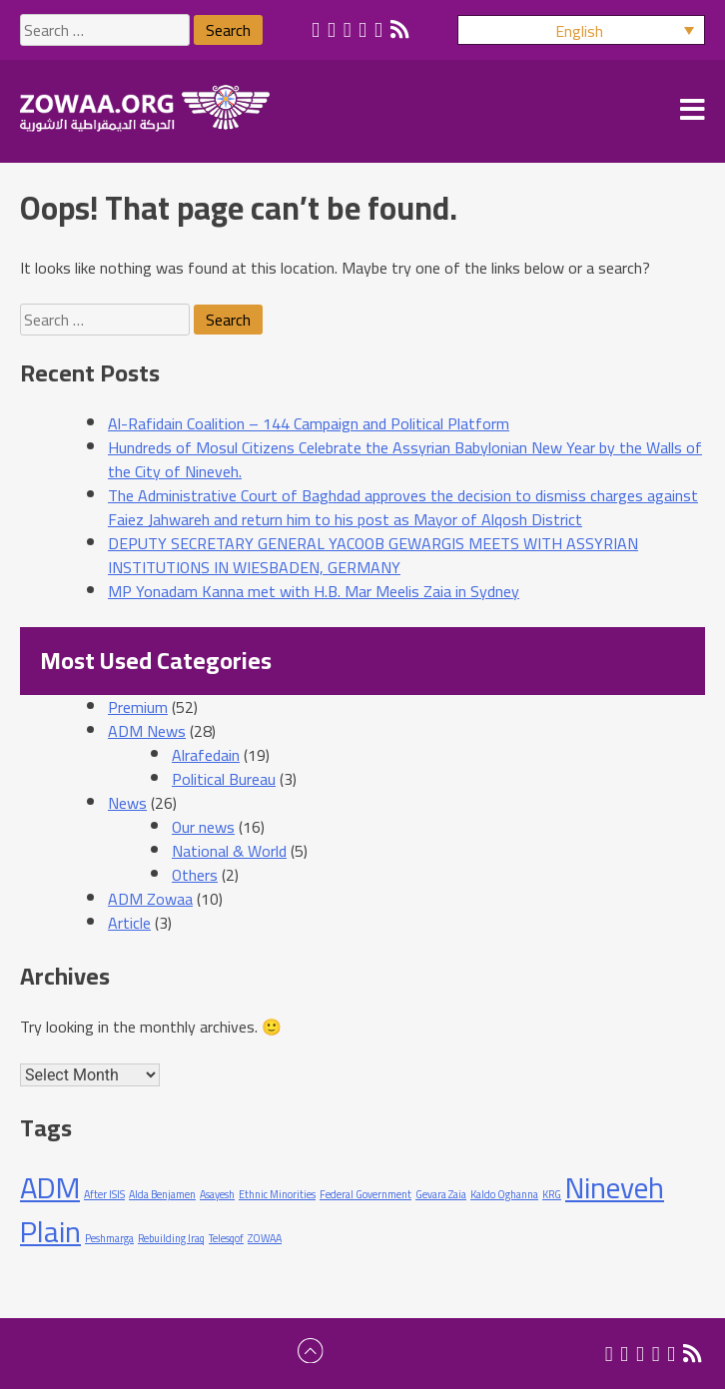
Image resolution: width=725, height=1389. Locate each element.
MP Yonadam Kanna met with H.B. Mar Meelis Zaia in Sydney (313, 591)
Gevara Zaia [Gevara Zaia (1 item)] (440, 1194)
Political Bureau (224, 779)
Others (195, 875)
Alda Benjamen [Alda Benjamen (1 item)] (162, 1194)
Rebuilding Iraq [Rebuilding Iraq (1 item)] (171, 1238)
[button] (581, 30)
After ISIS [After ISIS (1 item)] (104, 1194)
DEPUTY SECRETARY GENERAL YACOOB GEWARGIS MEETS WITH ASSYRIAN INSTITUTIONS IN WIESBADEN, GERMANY (373, 555)
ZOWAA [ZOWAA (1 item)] (265, 1238)
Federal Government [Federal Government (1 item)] (365, 1194)
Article (129, 923)
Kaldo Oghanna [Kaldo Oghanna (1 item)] (504, 1194)
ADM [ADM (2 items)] (50, 1187)
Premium (138, 707)
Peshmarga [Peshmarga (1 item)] (109, 1238)
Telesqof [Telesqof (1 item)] (226, 1238)
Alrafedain (206, 755)
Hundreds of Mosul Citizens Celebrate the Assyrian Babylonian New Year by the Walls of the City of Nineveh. (405, 459)
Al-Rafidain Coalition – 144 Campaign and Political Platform (308, 423)
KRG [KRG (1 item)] (551, 1194)
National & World (229, 851)
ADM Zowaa (150, 899)
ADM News (147, 731)
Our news (203, 827)
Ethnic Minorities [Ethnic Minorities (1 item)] (277, 1194)
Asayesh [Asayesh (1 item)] (217, 1194)
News (127, 803)
